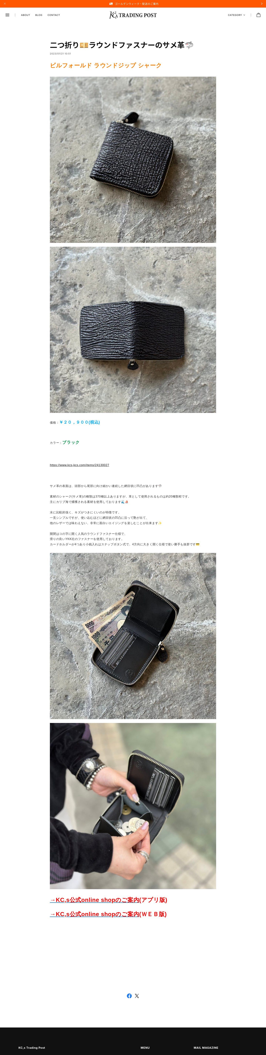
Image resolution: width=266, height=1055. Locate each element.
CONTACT (53, 14)
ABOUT (25, 14)
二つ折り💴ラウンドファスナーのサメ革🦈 (122, 46)
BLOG (38, 14)
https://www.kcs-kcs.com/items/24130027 (79, 466)
